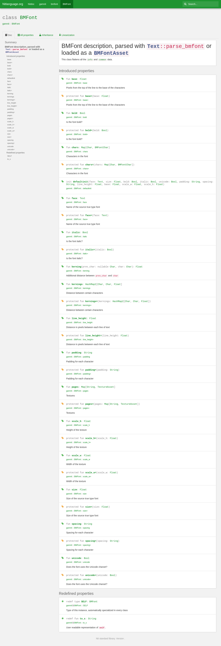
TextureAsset (106, 382)
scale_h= (90, 433)
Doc (8, 34)
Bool (82, 111)
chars (75, 145)
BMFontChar (101, 145)
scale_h (76, 416)
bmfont (54, 4)
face (74, 195)
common (102, 58)
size (74, 483)
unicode (76, 551)
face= (88, 212)
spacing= (90, 534)
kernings (77, 280)
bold (74, 111)
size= (88, 501)
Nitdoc (31, 4)
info (89, 58)
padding (76, 348)
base (74, 77)
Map (83, 145)
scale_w (76, 450)
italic (76, 229)
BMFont (67, 4)
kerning (76, 263)
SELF (84, 594)
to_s (82, 611)
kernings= (91, 297)
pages (75, 382)
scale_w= (90, 467)
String (196, 179)
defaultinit (80, 179)
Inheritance (46, 34)
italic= (90, 246)
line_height (79, 314)
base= (88, 94)
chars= (89, 162)
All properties (26, 34)
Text (100, 179)
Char (89, 145)
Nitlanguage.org (12, 4)
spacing (76, 517)
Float (83, 77)
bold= (88, 128)
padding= (90, 365)
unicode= (90, 568)
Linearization (66, 34)
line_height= (93, 331)
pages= (89, 399)
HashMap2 (90, 280)
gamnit (42, 4)
